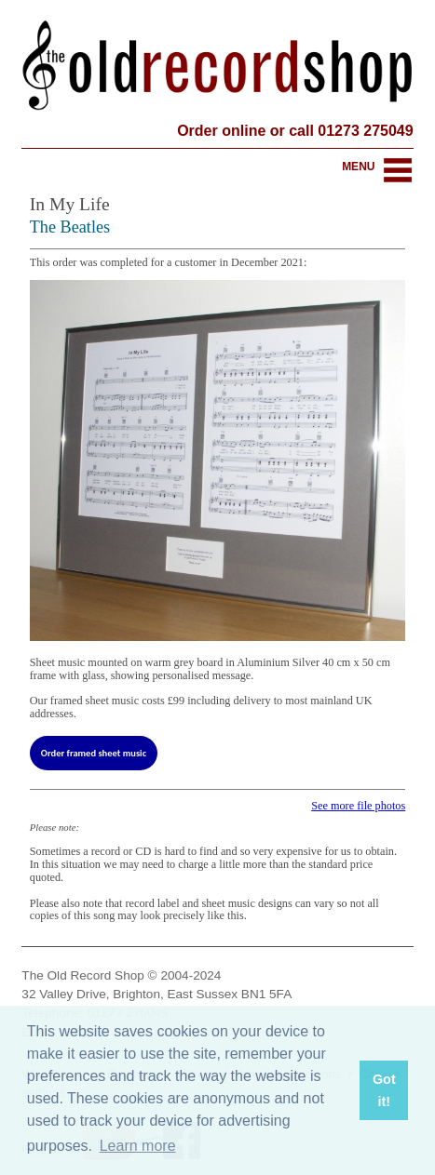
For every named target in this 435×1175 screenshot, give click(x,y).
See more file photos (358, 805)
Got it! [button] (384, 1090)
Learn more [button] (138, 1146)
